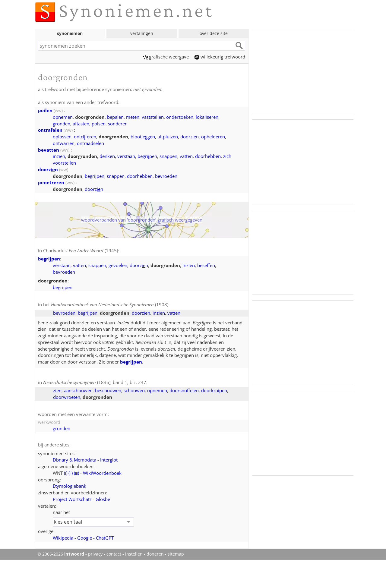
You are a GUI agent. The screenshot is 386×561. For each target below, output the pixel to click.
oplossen (62, 137)
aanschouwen (78, 390)
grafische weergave (166, 57)
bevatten (48, 150)
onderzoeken (179, 117)
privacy (95, 554)
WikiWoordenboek (102, 473)
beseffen (206, 265)
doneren (155, 554)
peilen (45, 110)
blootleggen (143, 137)
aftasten (81, 124)
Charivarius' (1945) (80, 250)
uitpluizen (167, 137)
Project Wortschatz (72, 499)
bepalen (115, 117)
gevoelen (118, 265)
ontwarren (63, 143)
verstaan (126, 156)
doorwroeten (66, 397)
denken (107, 156)
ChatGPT (105, 538)
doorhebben (208, 156)
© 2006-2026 (60, 554)
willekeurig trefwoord (220, 57)
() (65, 473)
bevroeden (166, 176)
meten (132, 117)
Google (84, 538)
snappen (168, 156)
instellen (134, 554)
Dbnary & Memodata (74, 460)
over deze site (214, 33)
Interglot (109, 460)
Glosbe (103, 499)
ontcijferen (85, 137)
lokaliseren (207, 117)
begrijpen (147, 156)
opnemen (63, 117)
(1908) (109, 304)
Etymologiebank (69, 486)
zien (57, 390)
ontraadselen (90, 143)
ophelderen (213, 137)
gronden (61, 124)
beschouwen (108, 390)
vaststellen (153, 117)
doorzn (189, 137)
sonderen (118, 124)
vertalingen (141, 33)
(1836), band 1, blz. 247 (94, 382)
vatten (186, 156)
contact (113, 554)
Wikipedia (63, 538)
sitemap (176, 554)
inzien (59, 156)
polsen (99, 124)
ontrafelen (50, 130)
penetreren (51, 182)
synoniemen (70, 33)
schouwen (134, 390)
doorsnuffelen (184, 390)
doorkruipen (214, 390)
